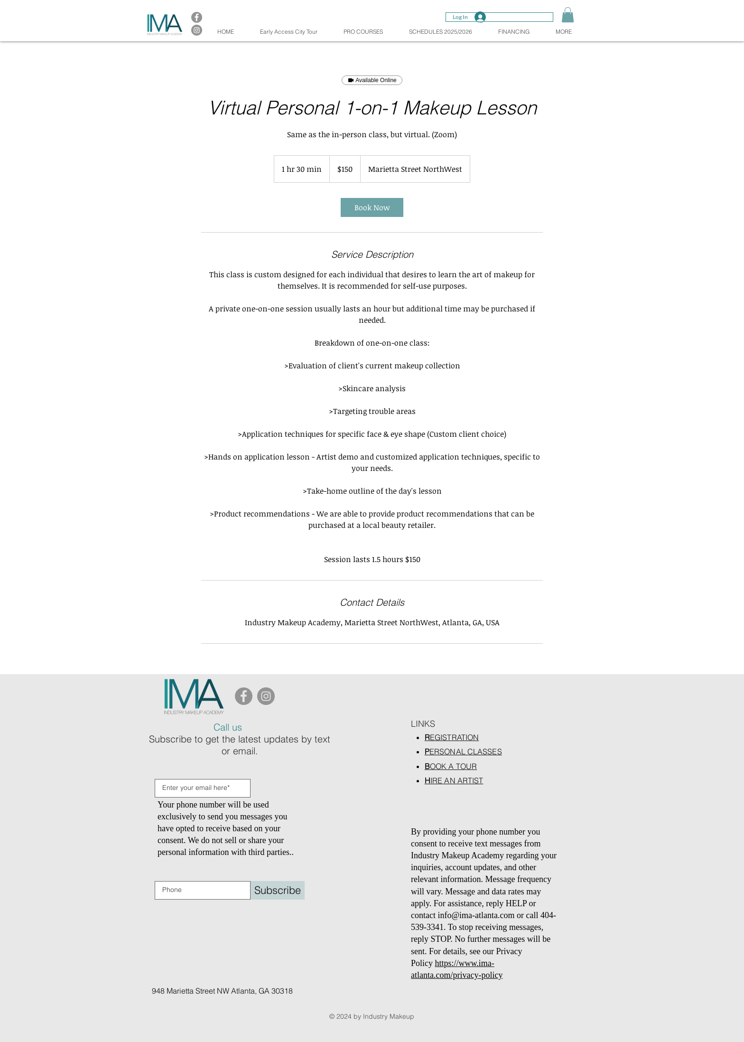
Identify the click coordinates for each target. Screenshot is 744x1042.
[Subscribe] (278, 890)
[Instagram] (266, 696)
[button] (567, 14)
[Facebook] (243, 696)
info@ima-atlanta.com (475, 915)
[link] (372, 207)
